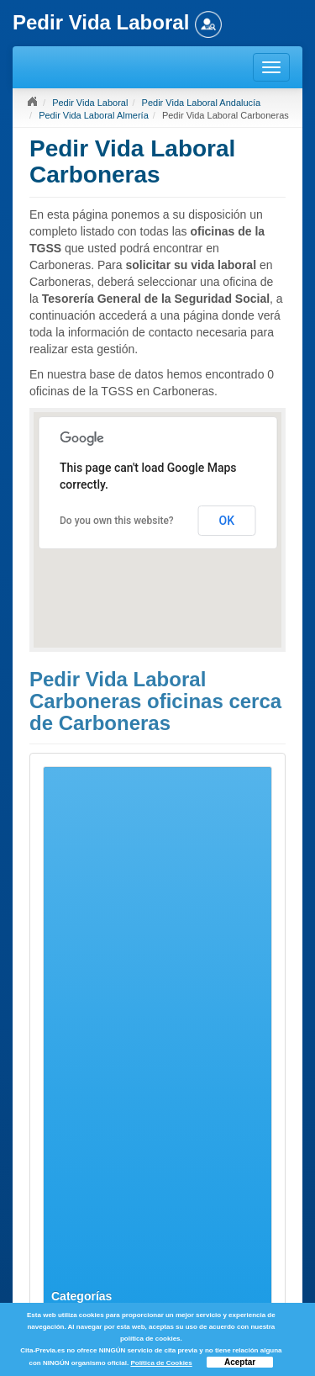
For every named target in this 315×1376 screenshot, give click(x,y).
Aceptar (239, 1362)
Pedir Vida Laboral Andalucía (201, 103)
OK (227, 520)
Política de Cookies (161, 1363)
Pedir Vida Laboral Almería (94, 115)
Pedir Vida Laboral (90, 103)
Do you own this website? (117, 521)
